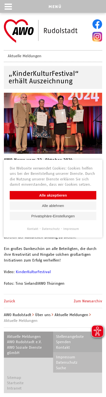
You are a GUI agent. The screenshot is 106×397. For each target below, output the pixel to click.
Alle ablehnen (53, 205)
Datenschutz (51, 228)
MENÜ (55, 6)
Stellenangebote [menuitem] (70, 336)
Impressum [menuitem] (65, 357)
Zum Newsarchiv (88, 301)
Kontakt (32, 228)
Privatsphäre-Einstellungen (53, 216)
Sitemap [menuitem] (14, 377)
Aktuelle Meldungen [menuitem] (24, 56)
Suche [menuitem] (61, 368)
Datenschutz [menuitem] (66, 362)
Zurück (9, 301)
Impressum (71, 228)
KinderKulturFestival (33, 271)
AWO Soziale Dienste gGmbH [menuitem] (24, 350)
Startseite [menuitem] (15, 383)
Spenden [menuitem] (63, 342)
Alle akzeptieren (53, 195)
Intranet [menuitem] (14, 388)
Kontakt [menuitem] (63, 347)
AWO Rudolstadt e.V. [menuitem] (24, 342)
